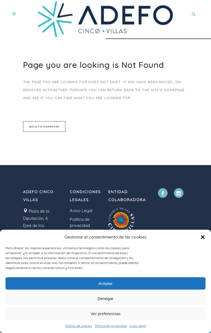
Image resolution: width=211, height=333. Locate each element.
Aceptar (105, 283)
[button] (203, 237)
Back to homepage (44, 126)
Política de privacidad (111, 326)
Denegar (105, 298)
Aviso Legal (137, 326)
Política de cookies (78, 326)
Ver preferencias (105, 313)
